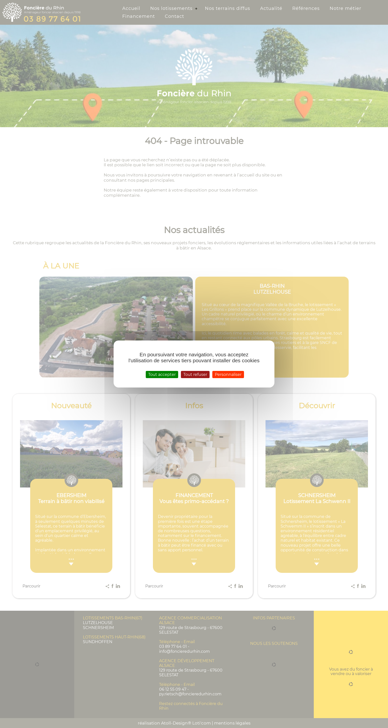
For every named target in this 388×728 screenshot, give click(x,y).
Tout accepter (162, 374)
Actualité (271, 8)
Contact (174, 16)
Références (306, 8)
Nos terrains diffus (227, 8)
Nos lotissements (171, 8)
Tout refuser (195, 374)
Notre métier (345, 8)
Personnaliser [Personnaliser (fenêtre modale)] (228, 374)
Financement (138, 16)
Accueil (131, 8)
